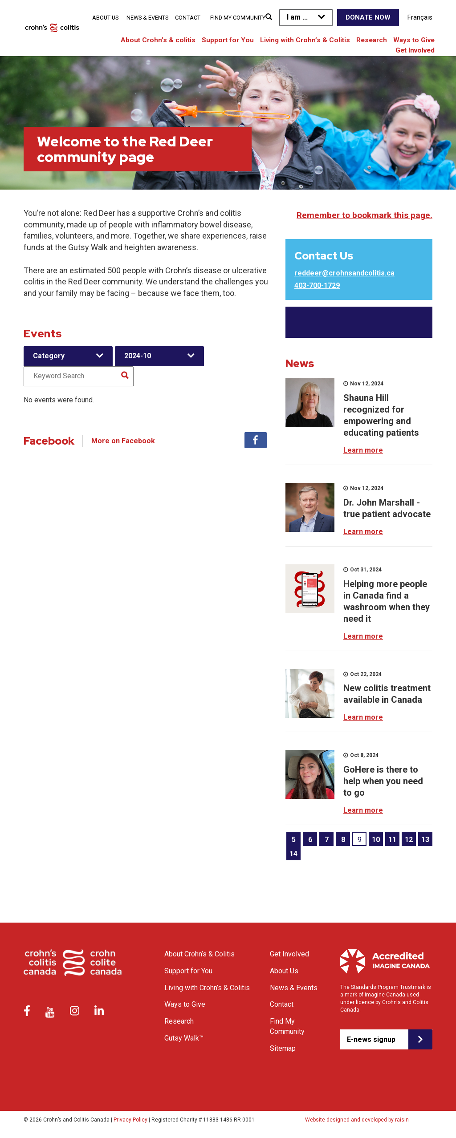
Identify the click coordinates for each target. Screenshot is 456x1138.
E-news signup (371, 1039)
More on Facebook (123, 441)
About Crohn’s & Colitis (199, 954)
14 (293, 854)
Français (419, 17)
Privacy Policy (130, 1120)
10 (376, 839)
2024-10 (137, 356)
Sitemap (283, 1048)
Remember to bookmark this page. (364, 215)
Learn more (363, 450)
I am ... (297, 17)
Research (371, 40)
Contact (187, 17)
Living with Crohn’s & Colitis (305, 40)
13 (425, 839)
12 (409, 839)
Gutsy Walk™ (184, 1038)
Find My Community (237, 17)
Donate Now (368, 17)
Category (49, 356)
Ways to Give (414, 40)
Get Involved (415, 50)
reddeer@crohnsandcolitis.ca (344, 273)
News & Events (147, 17)
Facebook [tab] (255, 440)
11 (392, 839)
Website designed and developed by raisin (357, 1120)
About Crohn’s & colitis (158, 40)
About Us (105, 17)
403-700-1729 (317, 285)
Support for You (228, 40)
